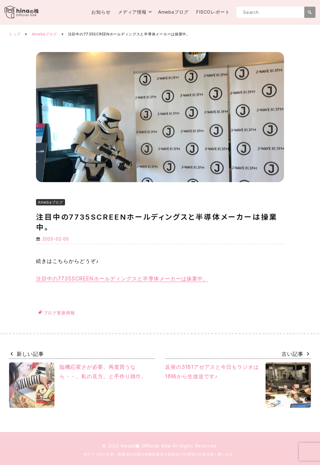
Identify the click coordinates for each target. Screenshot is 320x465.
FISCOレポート (213, 12)
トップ (15, 34)
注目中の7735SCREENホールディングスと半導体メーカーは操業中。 (122, 279)
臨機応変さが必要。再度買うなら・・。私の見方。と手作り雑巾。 (78, 385)
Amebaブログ (173, 12)
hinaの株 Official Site (147, 445)
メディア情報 (132, 12)
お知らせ (101, 12)
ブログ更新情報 (59, 312)
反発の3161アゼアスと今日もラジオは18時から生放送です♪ (238, 385)
